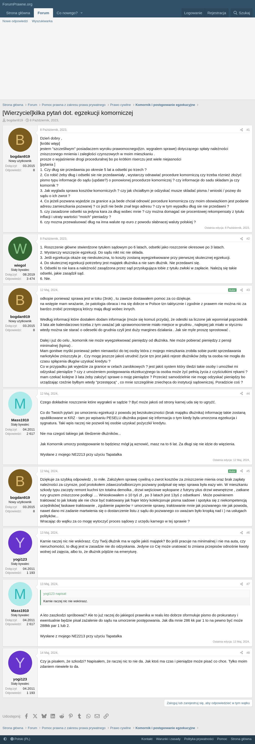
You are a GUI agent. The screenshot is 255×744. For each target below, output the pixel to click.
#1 (248, 130)
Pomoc (222, 739)
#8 (248, 653)
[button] (81, 12)
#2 (248, 238)
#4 (248, 393)
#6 (248, 532)
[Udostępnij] (241, 130)
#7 (248, 584)
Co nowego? (67, 13)
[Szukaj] (242, 12)
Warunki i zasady (168, 739)
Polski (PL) (20, 739)
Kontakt (146, 739)
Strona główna (18, 13)
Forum (43, 13)
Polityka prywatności (199, 739)
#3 (248, 290)
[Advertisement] (127, 62)
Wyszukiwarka (42, 21)
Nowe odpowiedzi (15, 21)
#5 (248, 471)
